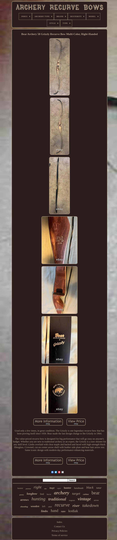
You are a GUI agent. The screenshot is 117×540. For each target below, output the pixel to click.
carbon (86, 494)
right (37, 487)
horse (49, 494)
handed (20, 488)
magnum (72, 500)
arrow (96, 500)
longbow (32, 493)
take (45, 488)
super (59, 488)
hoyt (52, 488)
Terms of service (59, 535)
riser (76, 506)
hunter (67, 487)
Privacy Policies (59, 531)
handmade (79, 488)
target (76, 493)
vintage (84, 498)
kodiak (73, 511)
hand (54, 511)
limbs (44, 511)
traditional (57, 499)
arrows (24, 499)
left (43, 506)
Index (59, 522)
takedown (90, 505)
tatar (99, 487)
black (89, 487)
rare (63, 511)
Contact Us (59, 526)
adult (50, 507)
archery (61, 492)
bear (96, 492)
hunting (38, 498)
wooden (35, 506)
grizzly (21, 495)
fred (42, 494)
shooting (24, 506)
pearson (28, 488)
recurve (62, 505)
